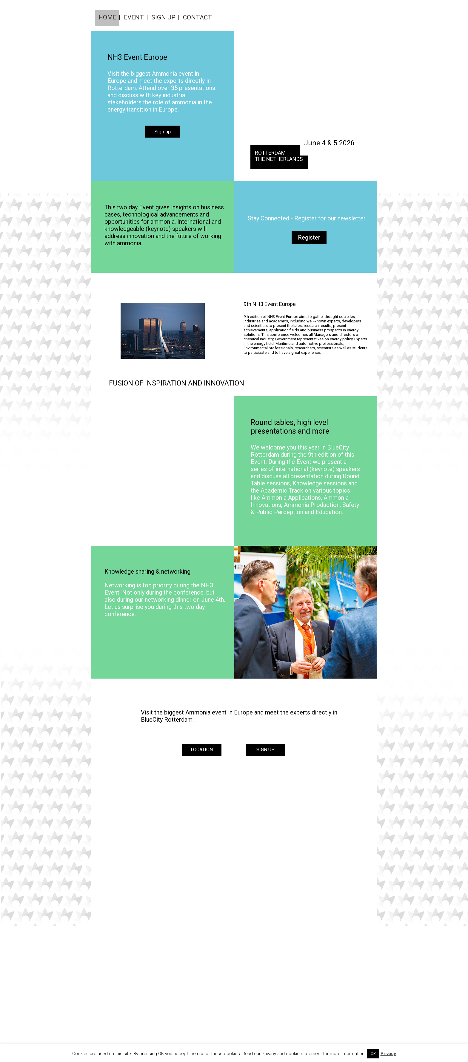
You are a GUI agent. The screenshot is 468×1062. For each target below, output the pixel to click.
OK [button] (373, 1054)
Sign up (163, 17)
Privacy (388, 1053)
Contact (197, 17)
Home (107, 17)
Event (134, 17)
